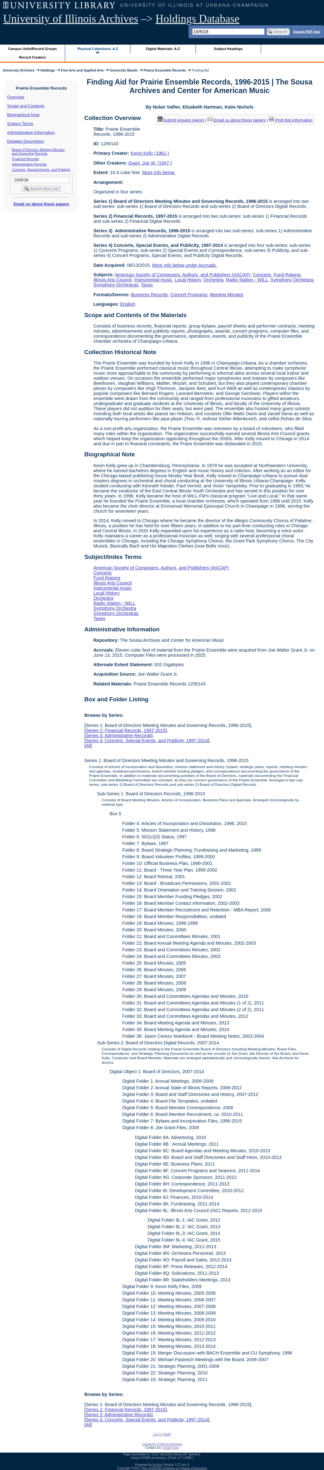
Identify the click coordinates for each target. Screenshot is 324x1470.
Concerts (262, 274)
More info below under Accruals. (184, 265)
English (127, 304)
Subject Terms (20, 123)
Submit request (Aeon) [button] (181, 120)
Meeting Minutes (226, 294)
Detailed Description (25, 141)
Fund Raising (287, 274)
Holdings (47, 70)
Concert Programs (188, 294)
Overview (15, 97)
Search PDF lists (306, 31)
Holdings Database (198, 19)
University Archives (18, 70)
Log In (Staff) (162, 1434)
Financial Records (25, 159)
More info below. (159, 172)
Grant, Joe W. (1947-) (150, 163)
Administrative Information (31, 132)
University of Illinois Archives (70, 19)
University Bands (124, 70)
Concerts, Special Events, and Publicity (41, 170)
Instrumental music (153, 279)
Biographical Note (23, 114)
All (87, 745)
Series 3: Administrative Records (118, 735)
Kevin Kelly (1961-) (150, 153)
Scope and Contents (26, 105)
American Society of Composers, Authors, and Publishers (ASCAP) (182, 274)
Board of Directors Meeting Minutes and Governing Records (38, 151)
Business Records (149, 294)
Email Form (171, 1447)
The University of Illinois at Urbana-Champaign (174, 1468)
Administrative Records (29, 164)
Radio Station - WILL (247, 279)
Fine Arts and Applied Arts (82, 70)
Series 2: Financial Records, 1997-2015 (125, 730)
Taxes (147, 284)
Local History (188, 279)
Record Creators (32, 57)
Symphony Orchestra (292, 279)
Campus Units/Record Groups (32, 49)
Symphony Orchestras (115, 284)
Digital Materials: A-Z (163, 49)
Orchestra (213, 279)
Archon (158, 1465)
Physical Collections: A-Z (97, 49)
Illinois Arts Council (112, 279)
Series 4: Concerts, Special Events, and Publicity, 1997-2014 (146, 740)
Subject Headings (228, 49)
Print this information (291, 120)
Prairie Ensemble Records (165, 70)
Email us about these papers (41, 204)
